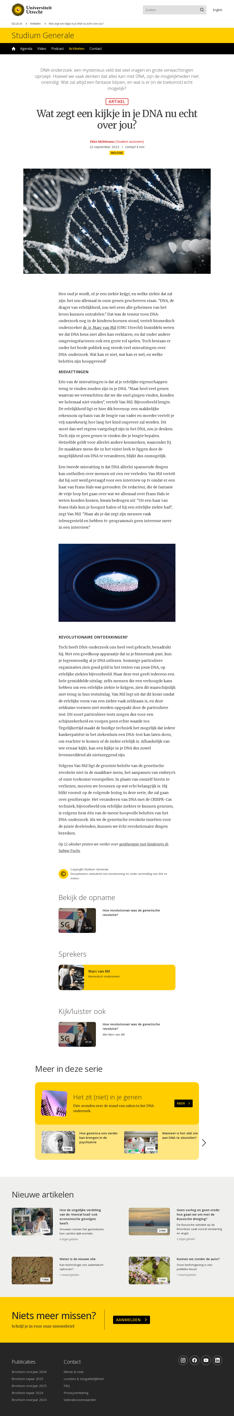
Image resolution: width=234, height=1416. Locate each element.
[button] (204, 1143)
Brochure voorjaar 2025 (29, 1386)
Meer (181, 1103)
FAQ (67, 1386)
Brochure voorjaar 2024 (29, 1400)
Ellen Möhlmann (102, 141)
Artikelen (35, 23)
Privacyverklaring (76, 1393)
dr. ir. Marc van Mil (99, 327)
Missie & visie (74, 1372)
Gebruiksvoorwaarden (80, 1400)
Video (41, 48)
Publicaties (23, 1362)
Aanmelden (128, 1319)
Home (14, 48)
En (217, 10)
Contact (96, 48)
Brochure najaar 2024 (27, 1393)
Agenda (26, 48)
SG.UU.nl (17, 23)
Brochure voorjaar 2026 (29, 1372)
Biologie (117, 153)
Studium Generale (43, 35)
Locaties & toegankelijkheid (84, 1379)
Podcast (57, 48)
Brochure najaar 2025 (27, 1379)
